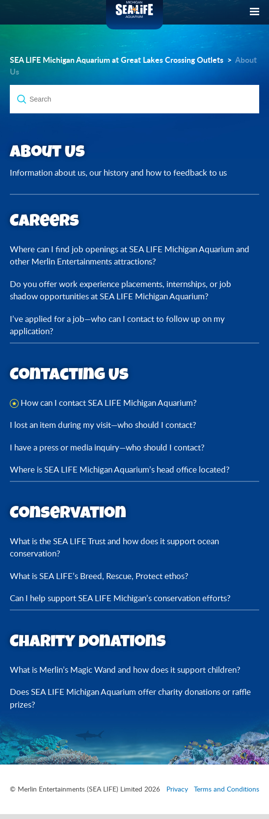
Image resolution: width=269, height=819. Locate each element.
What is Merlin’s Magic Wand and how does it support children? (125, 669)
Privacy (177, 789)
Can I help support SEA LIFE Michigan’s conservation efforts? (120, 598)
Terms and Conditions (226, 789)
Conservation (68, 512)
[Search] (134, 99)
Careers (44, 220)
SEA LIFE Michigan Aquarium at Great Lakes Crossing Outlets (116, 59)
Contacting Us (69, 373)
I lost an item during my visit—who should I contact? (103, 424)
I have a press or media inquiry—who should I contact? (107, 447)
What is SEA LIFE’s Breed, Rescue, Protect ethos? (99, 576)
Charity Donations (88, 640)
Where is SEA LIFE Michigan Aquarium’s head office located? (120, 469)
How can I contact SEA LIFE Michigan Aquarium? (109, 402)
